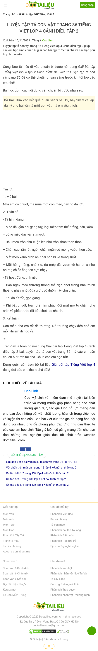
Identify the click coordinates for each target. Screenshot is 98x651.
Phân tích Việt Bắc (61, 514)
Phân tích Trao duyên (63, 589)
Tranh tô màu (11, 540)
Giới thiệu (36, 639)
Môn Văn (8, 514)
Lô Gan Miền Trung (14, 595)
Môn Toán (9, 524)
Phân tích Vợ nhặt (61, 568)
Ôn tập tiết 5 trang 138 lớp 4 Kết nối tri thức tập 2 (36, 479)
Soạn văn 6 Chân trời (15, 573)
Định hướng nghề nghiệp (65, 546)
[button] (25, 449)
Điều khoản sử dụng (56, 639)
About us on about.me (16, 551)
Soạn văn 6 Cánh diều (16, 568)
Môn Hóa (8, 530)
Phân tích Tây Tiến (14, 535)
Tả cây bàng (57, 579)
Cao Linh (31, 391)
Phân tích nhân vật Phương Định (70, 595)
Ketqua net (9, 589)
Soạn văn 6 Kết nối (14, 579)
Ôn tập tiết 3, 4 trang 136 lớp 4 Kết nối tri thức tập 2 (37, 484)
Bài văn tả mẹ (58, 519)
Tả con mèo (57, 524)
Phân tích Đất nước (62, 535)
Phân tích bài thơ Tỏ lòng (65, 530)
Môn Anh (8, 519)
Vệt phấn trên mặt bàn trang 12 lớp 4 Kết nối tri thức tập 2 (41, 467)
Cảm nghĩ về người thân (65, 584)
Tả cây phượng (12, 546)
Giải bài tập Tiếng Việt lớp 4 (73, 364)
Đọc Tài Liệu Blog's (14, 584)
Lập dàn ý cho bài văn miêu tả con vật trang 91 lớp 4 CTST (41, 462)
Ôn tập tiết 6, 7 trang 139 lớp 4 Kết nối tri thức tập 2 (37, 473)
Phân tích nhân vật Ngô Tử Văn (69, 573)
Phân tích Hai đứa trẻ (63, 540)
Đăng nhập (87, 5)
